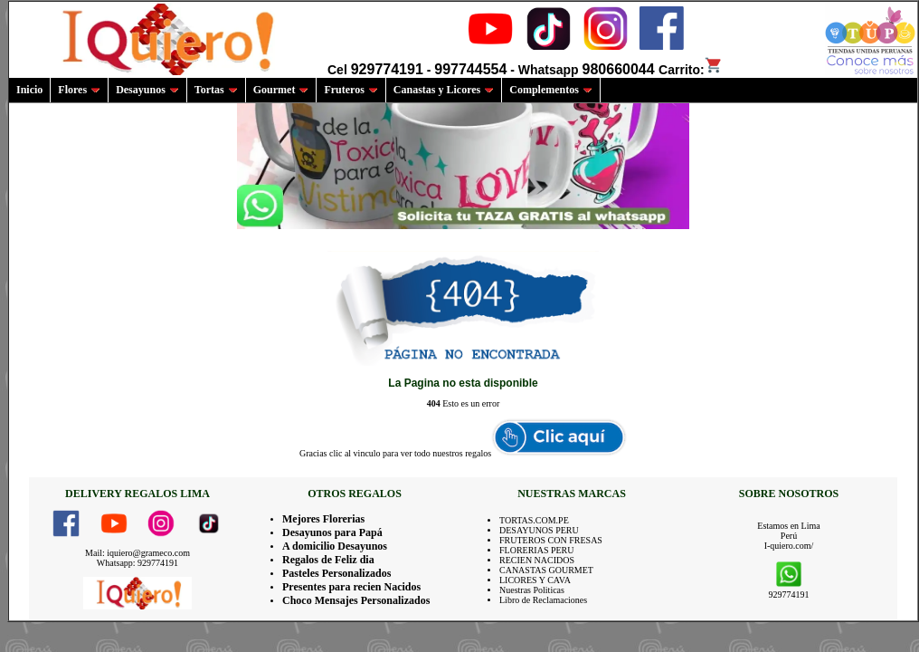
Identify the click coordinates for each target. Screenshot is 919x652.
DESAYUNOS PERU (539, 530)
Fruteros (350, 89)
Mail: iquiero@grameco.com (137, 553)
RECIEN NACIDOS (536, 560)
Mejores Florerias (323, 519)
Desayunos (147, 89)
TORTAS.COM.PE (534, 520)
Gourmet (281, 89)
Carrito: (690, 69)
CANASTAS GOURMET (546, 570)
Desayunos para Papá (332, 532)
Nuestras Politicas (531, 590)
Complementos (550, 89)
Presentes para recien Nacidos (351, 586)
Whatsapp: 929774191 (137, 563)
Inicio (29, 89)
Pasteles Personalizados (336, 573)
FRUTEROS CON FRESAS (550, 540)
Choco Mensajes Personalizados (356, 600)
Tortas (216, 89)
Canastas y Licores (443, 89)
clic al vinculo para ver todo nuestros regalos (410, 453)
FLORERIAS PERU (536, 550)
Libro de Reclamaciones (543, 600)
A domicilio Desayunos (334, 546)
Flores (79, 89)
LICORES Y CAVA (535, 580)
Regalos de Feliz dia (328, 559)
